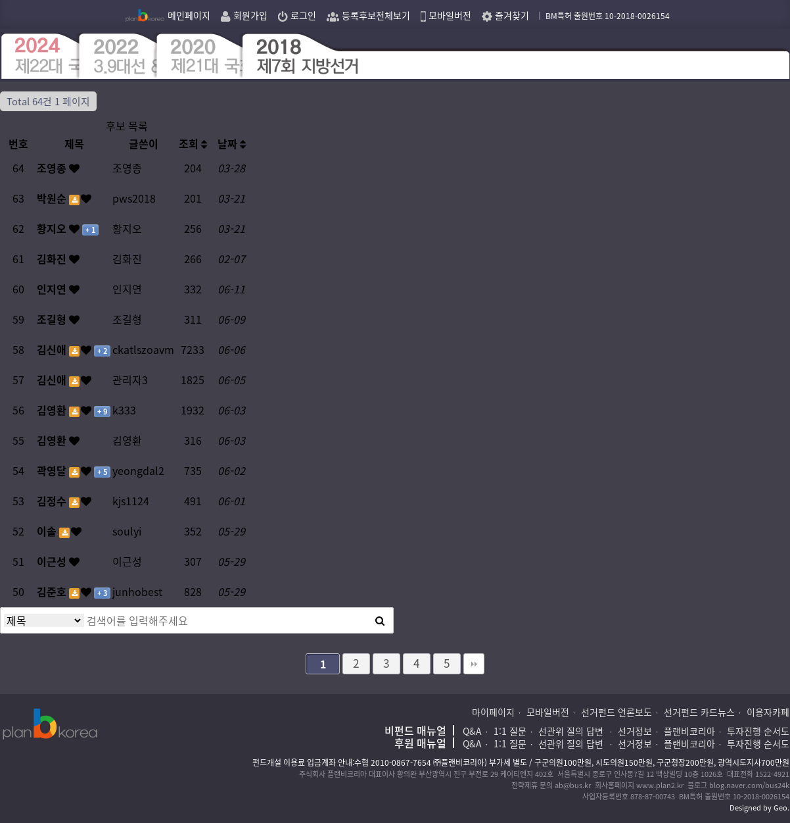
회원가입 (244, 15)
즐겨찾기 (505, 15)
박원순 (53, 198)
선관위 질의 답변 (572, 730)
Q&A (472, 730)
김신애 (53, 349)
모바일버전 (446, 15)
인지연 (53, 289)
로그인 (297, 15)
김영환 (53, 410)
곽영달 (53, 470)
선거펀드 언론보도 (616, 711)
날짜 (232, 143)
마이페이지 (493, 711)
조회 (193, 143)
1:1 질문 (510, 730)
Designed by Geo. (759, 807)
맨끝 (473, 663)
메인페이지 (167, 15)
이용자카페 (768, 711)
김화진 (53, 258)
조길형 (53, 319)
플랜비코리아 (689, 730)
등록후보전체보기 (368, 15)
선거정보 (635, 730)
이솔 (48, 531)
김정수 (53, 501)
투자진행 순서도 (758, 730)
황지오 (53, 228)
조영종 (53, 168)
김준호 (53, 591)
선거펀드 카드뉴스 (699, 711)
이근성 (53, 561)
